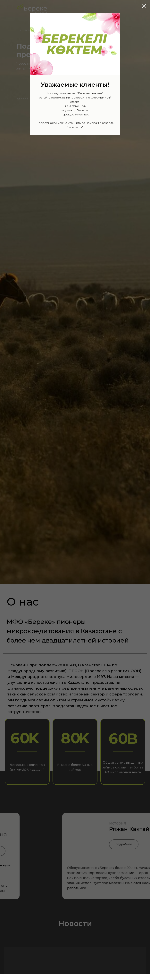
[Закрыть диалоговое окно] (144, 6)
